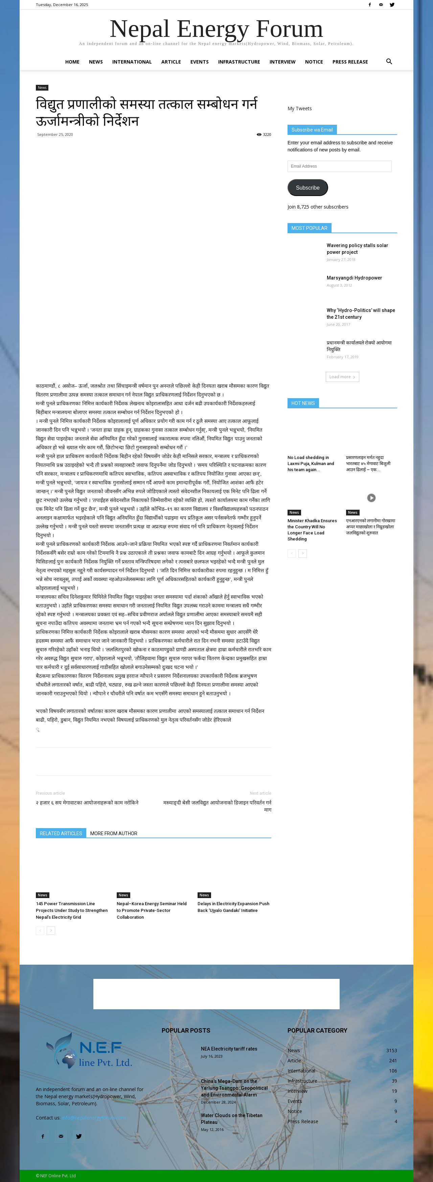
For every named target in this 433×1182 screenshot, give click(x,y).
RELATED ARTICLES (61, 833)
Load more (342, 377)
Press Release (350, 61)
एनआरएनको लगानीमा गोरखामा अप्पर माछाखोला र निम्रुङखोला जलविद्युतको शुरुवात (370, 526)
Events (199, 61)
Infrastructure (239, 61)
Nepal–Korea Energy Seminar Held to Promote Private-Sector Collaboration (152, 910)
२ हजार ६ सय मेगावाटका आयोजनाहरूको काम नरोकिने (87, 803)
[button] (389, 62)
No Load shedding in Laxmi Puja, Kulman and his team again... (311, 463)
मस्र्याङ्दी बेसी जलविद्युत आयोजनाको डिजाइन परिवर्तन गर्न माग (217, 806)
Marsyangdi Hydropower (354, 278)
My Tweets (300, 108)
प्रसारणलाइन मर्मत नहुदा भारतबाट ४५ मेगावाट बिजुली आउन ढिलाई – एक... (368, 463)
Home (72, 61)
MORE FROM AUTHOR (113, 833)
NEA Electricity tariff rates (229, 1049)
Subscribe (308, 188)
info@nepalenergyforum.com (94, 1117)
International (132, 61)
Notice (314, 61)
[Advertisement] (153, 364)
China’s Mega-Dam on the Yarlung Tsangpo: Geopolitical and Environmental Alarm (234, 1088)
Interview (283, 61)
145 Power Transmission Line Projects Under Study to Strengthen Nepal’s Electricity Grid (72, 910)
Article (171, 61)
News (96, 61)
